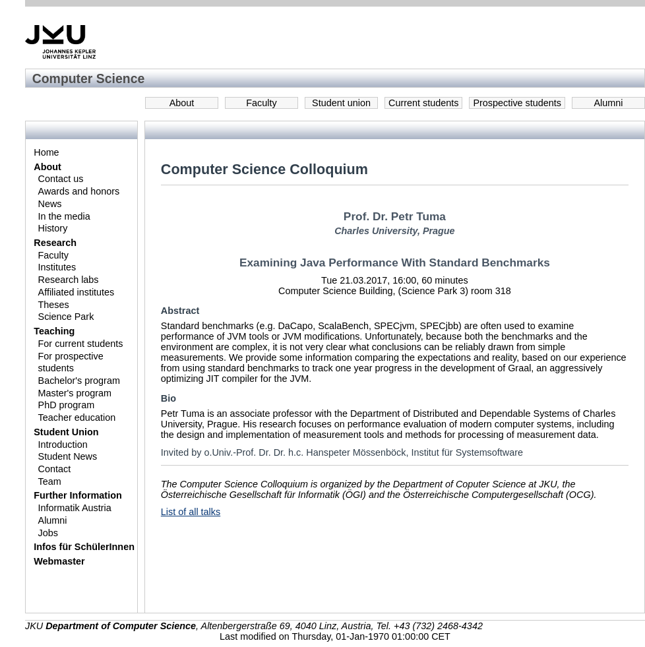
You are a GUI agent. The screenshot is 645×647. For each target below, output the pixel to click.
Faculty (261, 103)
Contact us (61, 178)
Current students (423, 103)
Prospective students (517, 103)
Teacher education (77, 417)
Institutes (57, 267)
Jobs (48, 533)
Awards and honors (79, 191)
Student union (341, 103)
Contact (54, 469)
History (53, 228)
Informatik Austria (74, 508)
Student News (68, 456)
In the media (64, 216)
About (182, 103)
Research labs (68, 279)
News (50, 204)
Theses (53, 304)
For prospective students (71, 362)
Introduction (63, 444)
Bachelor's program (79, 380)
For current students (80, 343)
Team (49, 481)
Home (46, 152)
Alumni (608, 103)
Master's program (75, 393)
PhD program (66, 405)
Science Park (66, 316)
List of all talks (190, 512)
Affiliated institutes (76, 292)
